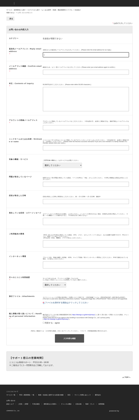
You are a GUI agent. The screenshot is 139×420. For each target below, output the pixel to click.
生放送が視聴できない (52, 38)
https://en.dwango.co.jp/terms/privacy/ (56, 319)
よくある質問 (46, 10)
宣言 (69, 395)
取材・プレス (90, 404)
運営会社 (98, 395)
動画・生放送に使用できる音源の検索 (50, 395)
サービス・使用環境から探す (16, 10)
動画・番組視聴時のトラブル (62, 10)
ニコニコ (9, 3)
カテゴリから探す (34, 10)
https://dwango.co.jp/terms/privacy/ (83, 315)
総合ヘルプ (10, 404)
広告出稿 (78, 404)
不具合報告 (36, 404)
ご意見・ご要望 (23, 404)
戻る (11, 19)
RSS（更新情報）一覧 (26, 395)
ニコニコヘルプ (29, 3)
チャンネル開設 (66, 404)
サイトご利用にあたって (83, 395)
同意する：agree (52, 323)
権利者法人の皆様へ (50, 404)
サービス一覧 (10, 395)
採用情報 (101, 404)
